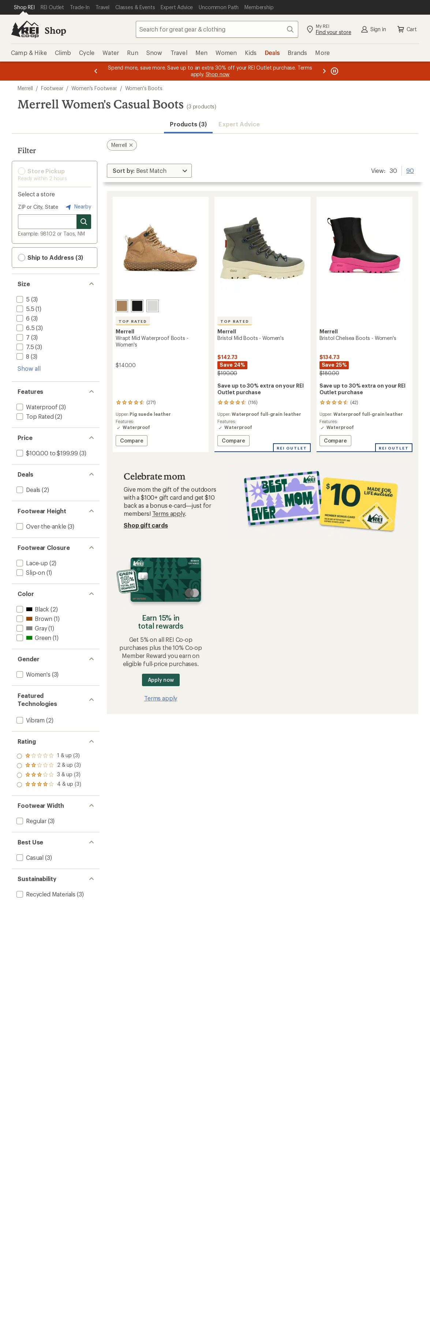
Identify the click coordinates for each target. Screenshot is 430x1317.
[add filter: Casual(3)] (29, 857)
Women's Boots (143, 88)
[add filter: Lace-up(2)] (31, 562)
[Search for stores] (83, 221)
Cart (406, 29)
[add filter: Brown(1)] (33, 618)
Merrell (25, 88)
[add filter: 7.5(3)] (24, 346)
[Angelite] (152, 306)
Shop (55, 30)
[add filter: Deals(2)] (27, 489)
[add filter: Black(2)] (32, 609)
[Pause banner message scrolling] (334, 71)
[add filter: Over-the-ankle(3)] (40, 526)
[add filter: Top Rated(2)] (34, 416)
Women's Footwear (94, 88)
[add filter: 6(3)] (22, 318)
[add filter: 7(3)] (22, 337)
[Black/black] (137, 306)
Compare (133, 441)
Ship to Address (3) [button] (50, 257)
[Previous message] (95, 71)
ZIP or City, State (38, 207)
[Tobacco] (122, 306)
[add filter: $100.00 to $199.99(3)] (46, 453)
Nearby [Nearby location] (77, 207)
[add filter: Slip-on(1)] (30, 572)
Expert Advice (239, 124)
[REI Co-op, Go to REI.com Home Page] (25, 29)
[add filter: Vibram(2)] (30, 720)
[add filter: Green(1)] (33, 637)
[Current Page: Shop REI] (24, 7)
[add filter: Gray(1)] (31, 628)
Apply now (161, 680)
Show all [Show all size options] (29, 368)
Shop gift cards (146, 525)
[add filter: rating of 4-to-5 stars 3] (49, 756)
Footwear (52, 88)
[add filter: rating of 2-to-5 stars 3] (49, 775)
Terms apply (168, 513)
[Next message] (324, 71)
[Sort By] (149, 171)
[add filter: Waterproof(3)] (36, 406)
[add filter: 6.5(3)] (25, 327)
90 (410, 170)
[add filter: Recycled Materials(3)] (45, 894)
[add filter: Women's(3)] (33, 674)
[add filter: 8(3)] (22, 356)
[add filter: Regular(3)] (30, 820)
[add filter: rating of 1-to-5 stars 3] (49, 784)
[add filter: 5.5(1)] (24, 308)
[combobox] (217, 29)
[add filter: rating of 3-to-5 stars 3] (49, 765)
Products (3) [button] (188, 124)
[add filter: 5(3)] (22, 299)
